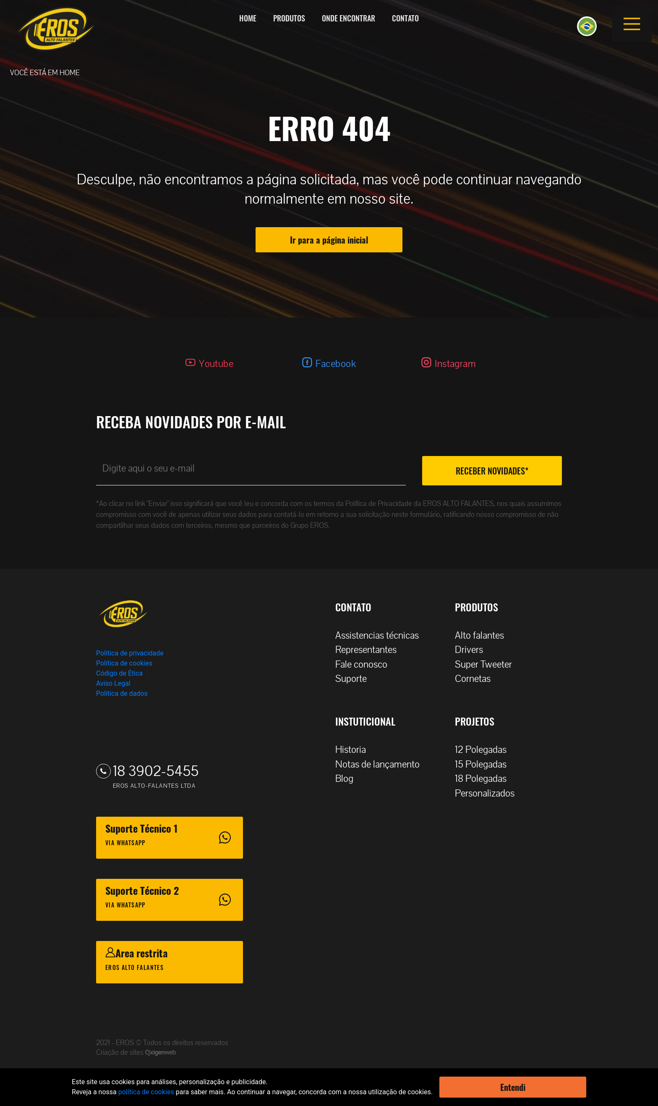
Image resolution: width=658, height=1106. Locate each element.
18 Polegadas (485, 778)
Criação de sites (120, 1052)
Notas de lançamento (381, 764)
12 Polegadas (485, 749)
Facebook (336, 363)
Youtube (216, 363)
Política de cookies (124, 663)
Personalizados (489, 793)
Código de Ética (119, 673)
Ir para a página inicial (329, 239)
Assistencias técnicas (381, 635)
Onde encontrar (348, 18)
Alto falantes (483, 635)
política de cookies (146, 1092)
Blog (348, 778)
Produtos (289, 18)
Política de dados (122, 693)
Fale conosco (365, 664)
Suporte (355, 678)
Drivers (473, 649)
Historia (354, 749)
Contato (405, 18)
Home (247, 18)
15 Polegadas (485, 764)
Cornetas (477, 678)
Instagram (455, 363)
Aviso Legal (113, 683)
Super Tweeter (483, 664)
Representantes (370, 649)
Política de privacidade (130, 653)
